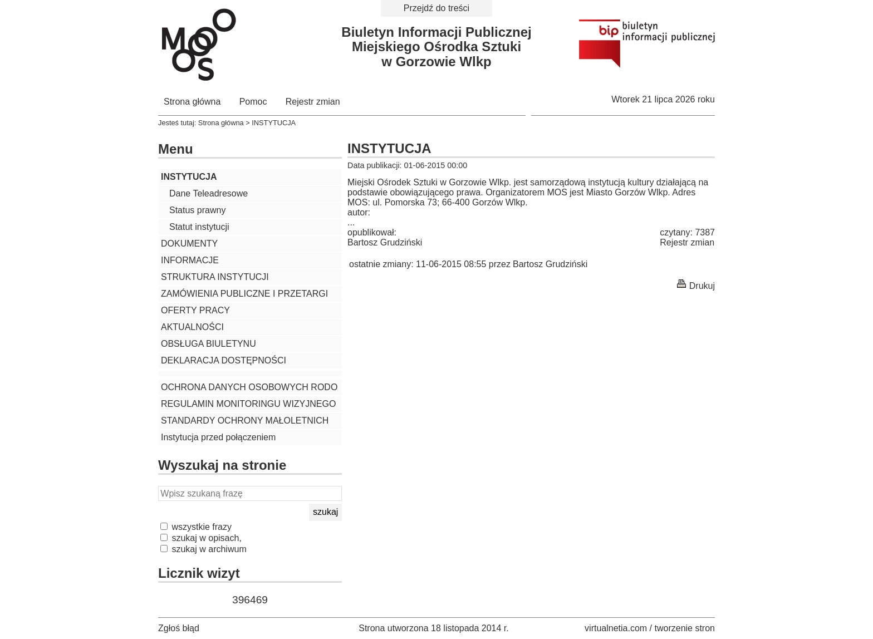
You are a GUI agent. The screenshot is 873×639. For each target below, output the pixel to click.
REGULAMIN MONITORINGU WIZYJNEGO (248, 404)
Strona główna (192, 101)
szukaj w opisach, (201, 538)
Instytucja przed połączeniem (218, 437)
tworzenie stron (685, 628)
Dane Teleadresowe (208, 193)
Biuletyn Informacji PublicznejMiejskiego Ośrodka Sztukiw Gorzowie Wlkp (436, 46)
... (351, 222)
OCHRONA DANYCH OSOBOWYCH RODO (249, 387)
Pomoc (253, 101)
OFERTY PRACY (195, 310)
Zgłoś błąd (178, 628)
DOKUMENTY (189, 243)
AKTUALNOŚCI (192, 327)
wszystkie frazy (196, 527)
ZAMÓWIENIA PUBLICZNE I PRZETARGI (244, 293)
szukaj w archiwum (203, 549)
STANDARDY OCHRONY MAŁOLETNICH (244, 420)
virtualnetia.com (616, 628)
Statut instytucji (199, 227)
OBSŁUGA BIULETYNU (208, 343)
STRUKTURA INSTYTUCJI (215, 277)
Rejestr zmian (313, 101)
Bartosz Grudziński (384, 242)
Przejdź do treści (436, 8)
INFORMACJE (190, 260)
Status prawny (197, 210)
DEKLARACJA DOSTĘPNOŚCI (223, 360)
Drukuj (702, 286)
